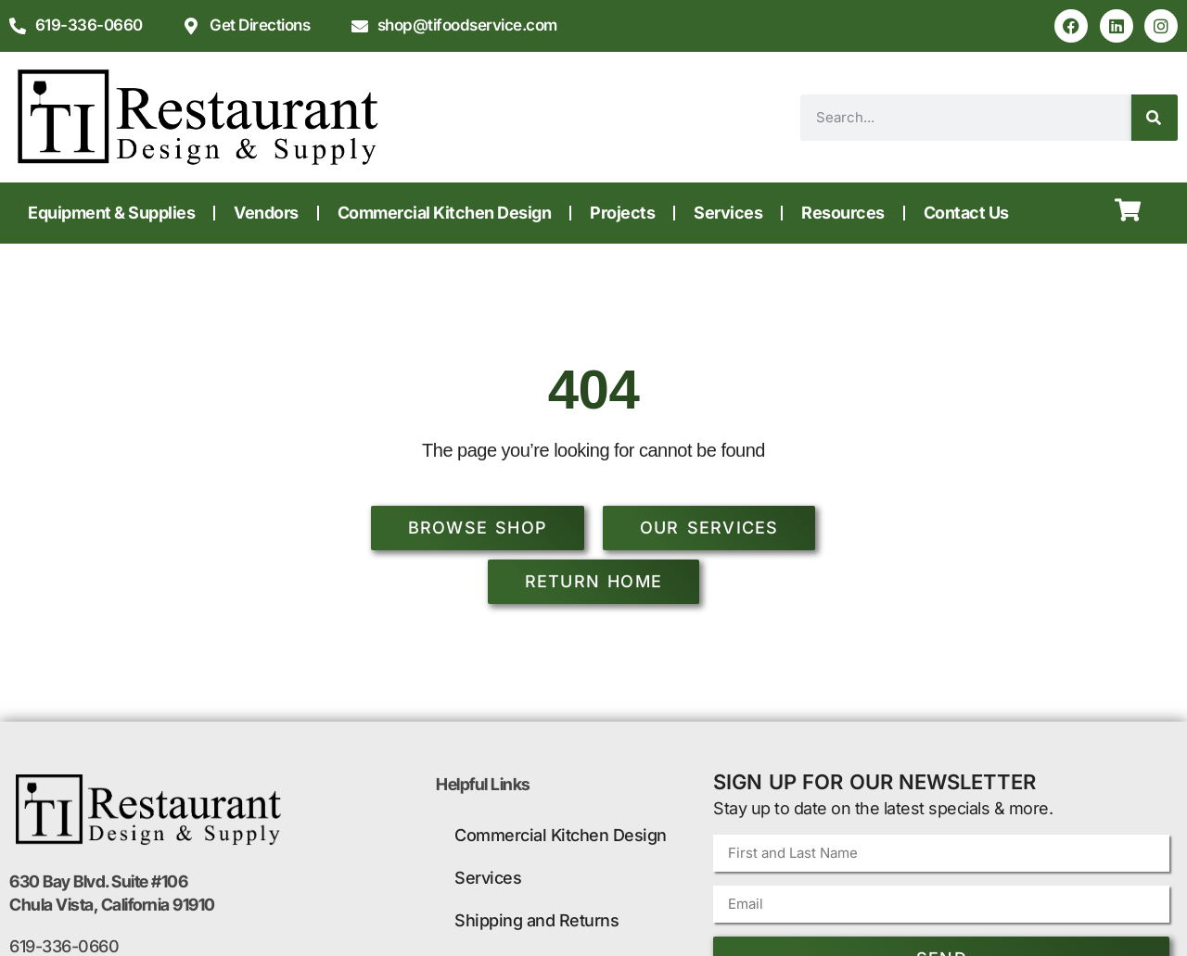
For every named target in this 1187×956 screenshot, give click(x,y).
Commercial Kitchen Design (445, 212)
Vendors (266, 212)
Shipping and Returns (536, 920)
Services (728, 212)
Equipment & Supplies (111, 212)
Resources (843, 212)
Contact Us (966, 212)
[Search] (1154, 117)
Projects (622, 212)
